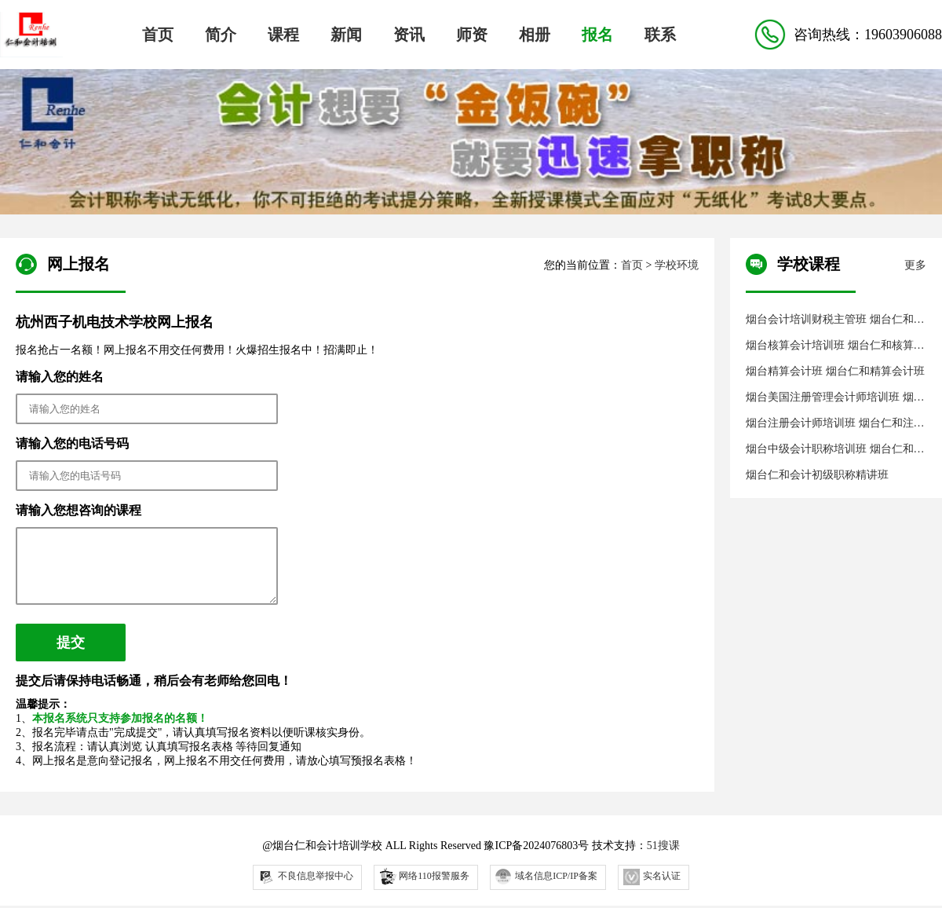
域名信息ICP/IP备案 (546, 888)
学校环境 (677, 265)
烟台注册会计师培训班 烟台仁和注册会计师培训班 (835, 423)
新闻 (346, 34)
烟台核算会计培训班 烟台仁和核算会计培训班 (835, 346)
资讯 (409, 34)
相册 (534, 34)
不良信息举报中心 (305, 889)
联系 (660, 34)
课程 (283, 34)
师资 (471, 34)
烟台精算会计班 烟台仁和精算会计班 (835, 371)
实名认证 (652, 889)
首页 (157, 34)
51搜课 (663, 857)
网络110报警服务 (423, 887)
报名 (597, 34)
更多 (915, 265)
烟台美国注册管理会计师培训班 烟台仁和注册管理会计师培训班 (835, 398)
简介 (220, 34)
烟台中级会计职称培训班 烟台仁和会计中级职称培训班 (835, 449)
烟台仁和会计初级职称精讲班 (817, 475)
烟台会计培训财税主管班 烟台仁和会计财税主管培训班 (835, 320)
